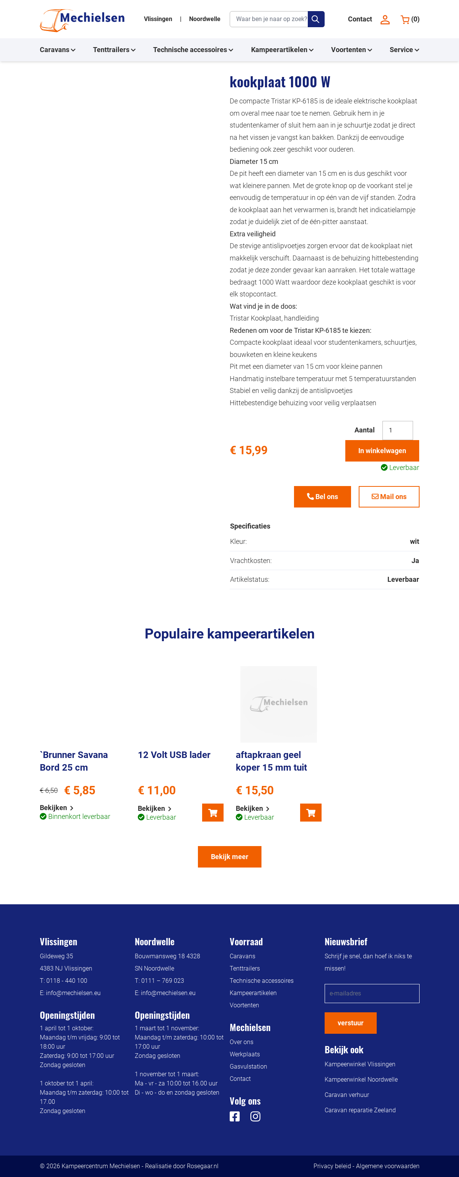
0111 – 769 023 (162, 980)
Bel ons (322, 497)
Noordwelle (205, 19)
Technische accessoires (193, 50)
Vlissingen (159, 19)
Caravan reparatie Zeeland (360, 1110)
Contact (360, 19)
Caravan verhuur (347, 1094)
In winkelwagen (382, 451)
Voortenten (351, 50)
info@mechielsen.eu (73, 993)
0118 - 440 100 (66, 980)
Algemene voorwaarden (388, 1166)
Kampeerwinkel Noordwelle (361, 1079)
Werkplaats (245, 1054)
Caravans (57, 50)
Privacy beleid (332, 1166)
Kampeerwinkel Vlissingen (360, 1064)
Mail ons (389, 497)
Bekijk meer (229, 857)
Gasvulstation (248, 1066)
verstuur (351, 1023)
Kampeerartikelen (282, 50)
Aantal (364, 430)
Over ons (241, 1042)
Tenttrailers (114, 50)
